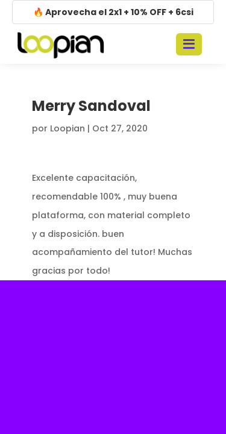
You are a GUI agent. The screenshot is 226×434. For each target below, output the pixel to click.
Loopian (67, 128)
